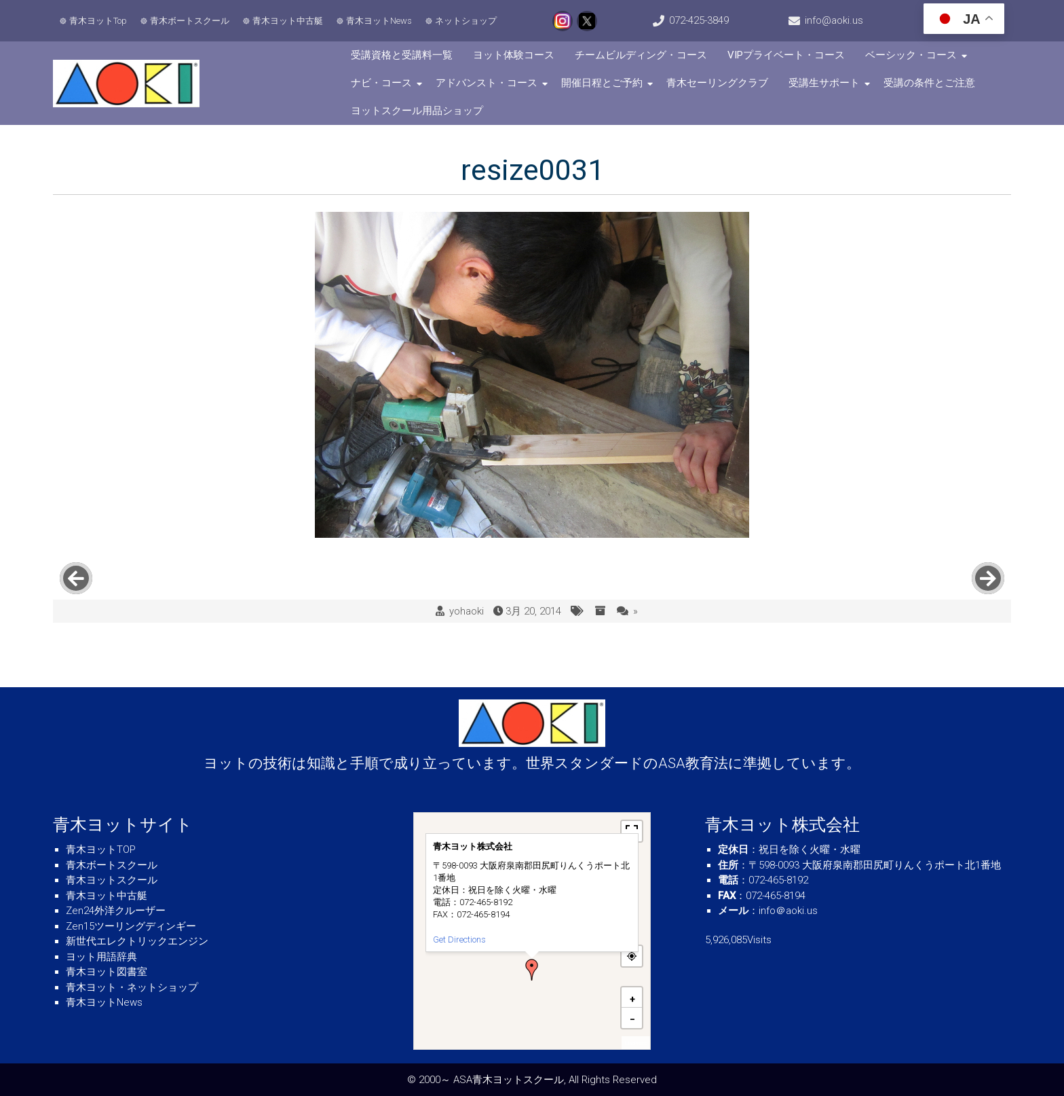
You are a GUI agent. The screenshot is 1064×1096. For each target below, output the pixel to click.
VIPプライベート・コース (786, 55)
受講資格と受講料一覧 (402, 55)
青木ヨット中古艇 (287, 21)
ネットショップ (466, 21)
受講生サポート (824, 83)
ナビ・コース (381, 83)
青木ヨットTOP (101, 849)
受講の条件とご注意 (929, 83)
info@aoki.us (834, 20)
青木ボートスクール (189, 21)
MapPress (636, 1043)
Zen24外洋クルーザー (116, 911)
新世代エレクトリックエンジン (137, 941)
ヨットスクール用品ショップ (417, 111)
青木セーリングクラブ (717, 83)
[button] (532, 970)
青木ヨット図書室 (106, 972)
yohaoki (466, 611)
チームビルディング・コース (641, 55)
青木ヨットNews (379, 21)
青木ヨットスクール (111, 880)
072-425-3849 (699, 20)
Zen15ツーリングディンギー (131, 926)
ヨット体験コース (513, 55)
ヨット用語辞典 (101, 957)
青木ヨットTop (98, 21)
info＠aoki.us (788, 911)
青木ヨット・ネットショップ (132, 987)
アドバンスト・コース (486, 83)
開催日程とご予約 (602, 83)
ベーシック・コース (911, 55)
